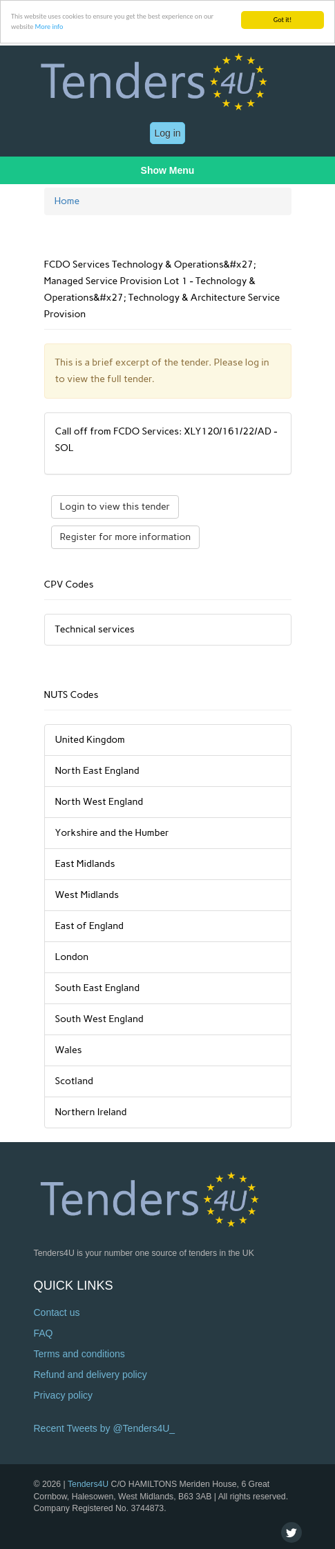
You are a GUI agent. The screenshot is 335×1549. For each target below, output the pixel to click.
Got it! (283, 19)
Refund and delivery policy (90, 1374)
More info (49, 26)
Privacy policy (63, 1395)
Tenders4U (88, 1484)
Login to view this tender (115, 506)
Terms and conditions (79, 1353)
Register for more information (125, 537)
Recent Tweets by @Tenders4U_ (104, 1428)
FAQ (43, 1333)
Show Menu (168, 170)
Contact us (57, 1312)
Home (67, 201)
